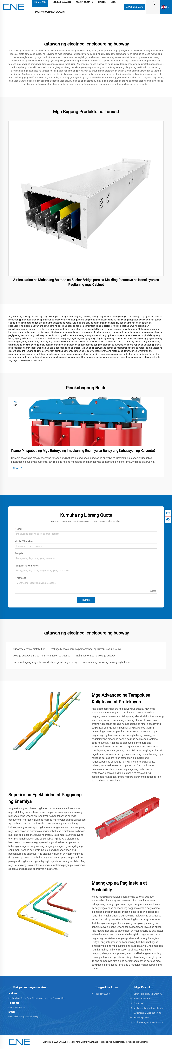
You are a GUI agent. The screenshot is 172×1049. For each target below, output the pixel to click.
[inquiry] (168, 513)
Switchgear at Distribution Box (148, 1013)
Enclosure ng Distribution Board (148, 1022)
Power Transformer (143, 998)
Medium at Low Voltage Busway (149, 1008)
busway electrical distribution (29, 649)
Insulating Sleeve (141, 1017)
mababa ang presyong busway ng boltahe (106, 662)
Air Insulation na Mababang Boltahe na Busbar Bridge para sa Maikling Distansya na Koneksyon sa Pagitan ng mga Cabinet (86, 282)
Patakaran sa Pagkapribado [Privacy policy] (138, 1042)
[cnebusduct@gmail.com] (30, 1017)
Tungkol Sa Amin (102, 994)
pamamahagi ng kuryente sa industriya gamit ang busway (45, 662)
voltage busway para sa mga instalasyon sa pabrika (41, 655)
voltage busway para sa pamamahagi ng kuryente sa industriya (86, 649)
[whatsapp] (168, 519)
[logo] (13, 6)
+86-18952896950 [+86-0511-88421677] (16, 1007)
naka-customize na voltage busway (96, 655)
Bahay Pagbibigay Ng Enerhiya (148, 994)
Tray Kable (138, 1003)
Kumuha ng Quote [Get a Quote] (134, 7)
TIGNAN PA (16, 468)
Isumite (86, 600)
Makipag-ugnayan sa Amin (49, 11)
